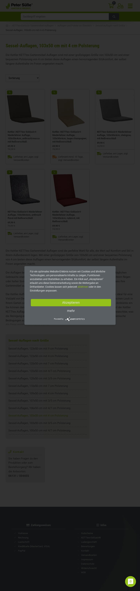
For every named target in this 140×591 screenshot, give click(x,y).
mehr (71, 311)
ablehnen (83, 286)
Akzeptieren (71, 302)
